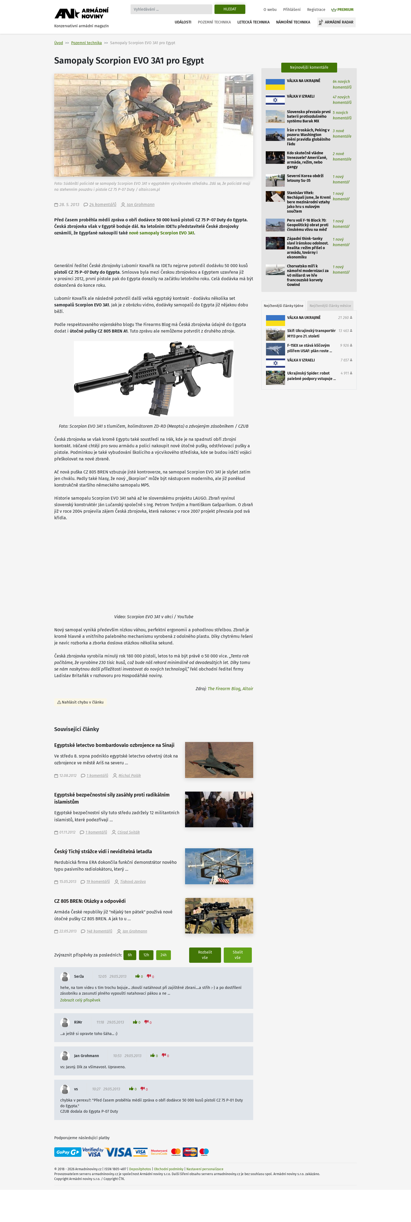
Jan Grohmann (141, 204)
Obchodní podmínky (168, 1169)
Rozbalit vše (205, 955)
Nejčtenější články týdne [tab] (283, 306)
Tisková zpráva (133, 881)
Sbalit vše (238, 955)
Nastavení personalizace (204, 1169)
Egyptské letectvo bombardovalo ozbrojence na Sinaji (114, 745)
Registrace (316, 9)
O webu (270, 9)
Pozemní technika (214, 22)
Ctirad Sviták (128, 832)
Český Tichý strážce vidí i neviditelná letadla (103, 852)
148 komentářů (99, 931)
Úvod (58, 43)
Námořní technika (293, 22)
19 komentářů (98, 881)
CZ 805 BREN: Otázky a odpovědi (90, 901)
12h (146, 955)
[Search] (171, 9)
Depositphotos (140, 1169)
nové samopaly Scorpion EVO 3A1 (161, 233)
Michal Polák (130, 775)
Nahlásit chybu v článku (83, 702)
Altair (248, 688)
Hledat (229, 9)
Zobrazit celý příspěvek (80, 1000)
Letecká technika (253, 22)
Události (183, 22)
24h (164, 955)
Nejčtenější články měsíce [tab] (330, 306)
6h (130, 955)
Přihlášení (292, 9)
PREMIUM (345, 9)
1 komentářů (97, 775)
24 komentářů (102, 204)
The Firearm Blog (224, 688)
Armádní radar (339, 22)
